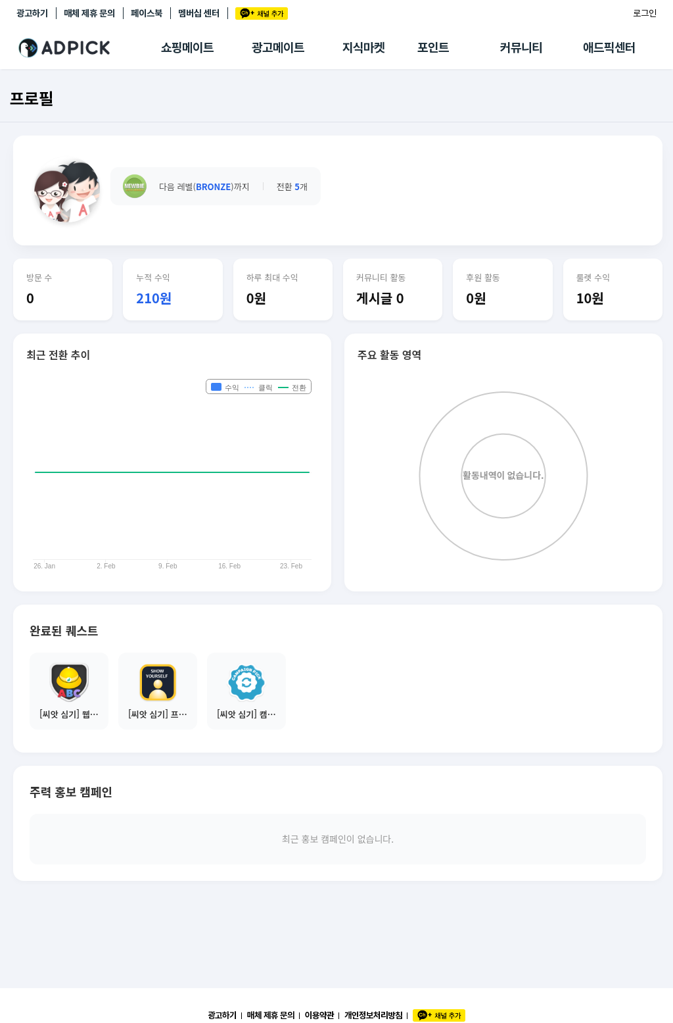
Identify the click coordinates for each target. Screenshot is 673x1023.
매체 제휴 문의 (89, 13)
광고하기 (32, 13)
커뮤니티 (521, 47)
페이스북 (146, 13)
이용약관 (319, 1015)
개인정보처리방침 (373, 1015)
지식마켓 (363, 47)
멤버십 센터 (199, 13)
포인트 (433, 47)
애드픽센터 (609, 47)
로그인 (645, 13)
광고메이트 (278, 47)
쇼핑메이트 (187, 47)
